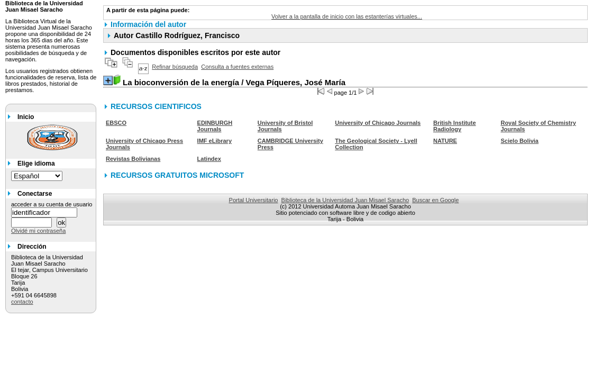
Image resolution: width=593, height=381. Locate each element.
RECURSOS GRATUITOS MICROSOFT (177, 175)
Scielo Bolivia (519, 141)
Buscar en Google (435, 200)
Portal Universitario (253, 200)
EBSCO (116, 123)
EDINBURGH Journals (215, 126)
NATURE (445, 141)
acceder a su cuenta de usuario (52, 204)
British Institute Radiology (454, 126)
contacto (22, 301)
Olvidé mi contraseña (38, 231)
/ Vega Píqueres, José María (234, 82)
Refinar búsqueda (175, 67)
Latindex (209, 159)
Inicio (25, 117)
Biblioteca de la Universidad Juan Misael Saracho (345, 200)
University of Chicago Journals (378, 123)
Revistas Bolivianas (133, 159)
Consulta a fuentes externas (237, 67)
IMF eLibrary (214, 141)
